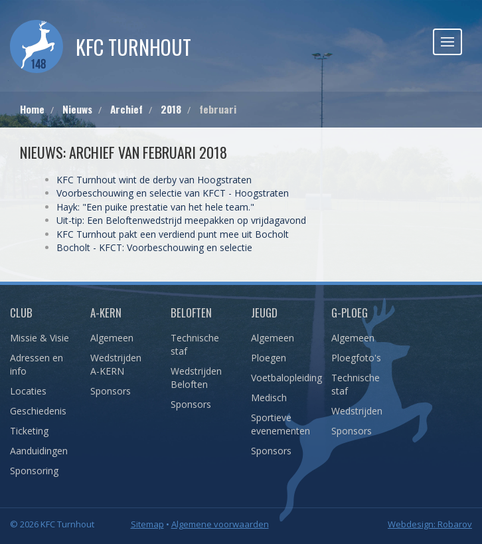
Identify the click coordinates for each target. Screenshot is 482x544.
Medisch (269, 397)
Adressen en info (36, 364)
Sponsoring (34, 470)
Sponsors (110, 391)
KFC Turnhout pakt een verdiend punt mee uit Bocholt (172, 234)
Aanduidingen (39, 450)
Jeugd (264, 312)
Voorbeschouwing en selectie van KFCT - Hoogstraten (172, 193)
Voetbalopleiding (281, 377)
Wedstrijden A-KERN (115, 364)
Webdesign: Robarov (430, 524)
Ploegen (268, 357)
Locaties (28, 391)
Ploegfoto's (356, 357)
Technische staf (195, 344)
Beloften (191, 312)
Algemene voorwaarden (220, 524)
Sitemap (147, 524)
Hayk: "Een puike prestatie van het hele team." (155, 207)
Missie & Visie (39, 337)
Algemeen (111, 337)
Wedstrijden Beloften (196, 378)
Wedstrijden (356, 411)
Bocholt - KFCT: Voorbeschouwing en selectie (154, 247)
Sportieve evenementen (280, 424)
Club (21, 312)
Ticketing (29, 430)
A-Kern (105, 312)
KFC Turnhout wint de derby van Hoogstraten (154, 179)
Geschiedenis (38, 411)
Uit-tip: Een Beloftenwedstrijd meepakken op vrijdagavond (181, 220)
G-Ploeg (349, 312)
